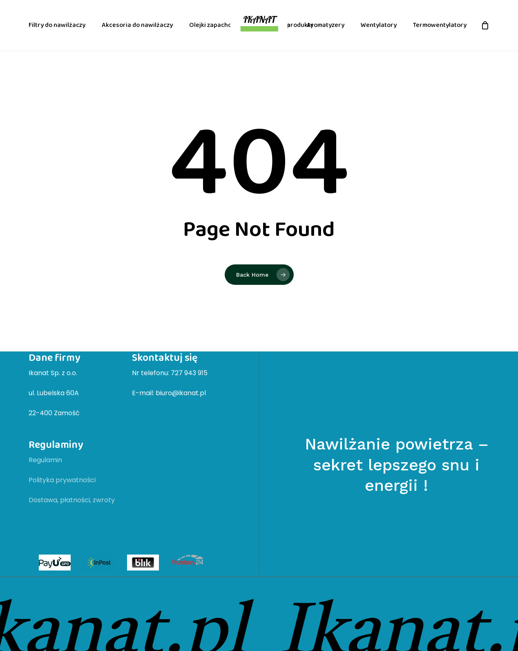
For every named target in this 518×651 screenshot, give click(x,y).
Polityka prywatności (62, 480)
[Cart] (484, 25)
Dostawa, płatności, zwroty (72, 500)
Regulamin (45, 460)
